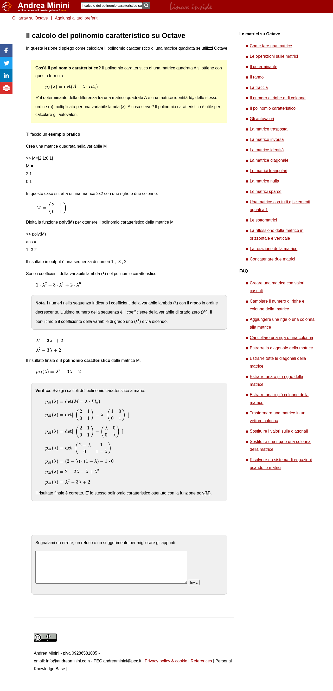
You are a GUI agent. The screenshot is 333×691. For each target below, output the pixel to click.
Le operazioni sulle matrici (274, 56)
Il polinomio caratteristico (273, 108)
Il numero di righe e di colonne (277, 98)
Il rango (257, 77)
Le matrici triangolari (268, 170)
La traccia (259, 87)
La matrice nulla (264, 181)
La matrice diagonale (269, 160)
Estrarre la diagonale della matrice (281, 348)
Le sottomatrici (263, 220)
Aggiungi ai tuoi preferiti (76, 18)
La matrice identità (267, 150)
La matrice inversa (267, 139)
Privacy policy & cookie (166, 667)
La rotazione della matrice (273, 248)
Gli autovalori (262, 118)
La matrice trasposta (268, 129)
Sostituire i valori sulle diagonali (279, 431)
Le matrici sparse (265, 191)
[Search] (112, 5)
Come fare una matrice (271, 46)
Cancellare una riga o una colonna (281, 337)
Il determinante (263, 66)
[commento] (111, 570)
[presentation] (71, 87)
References (201, 667)
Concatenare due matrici (272, 259)
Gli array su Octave (30, 18)
